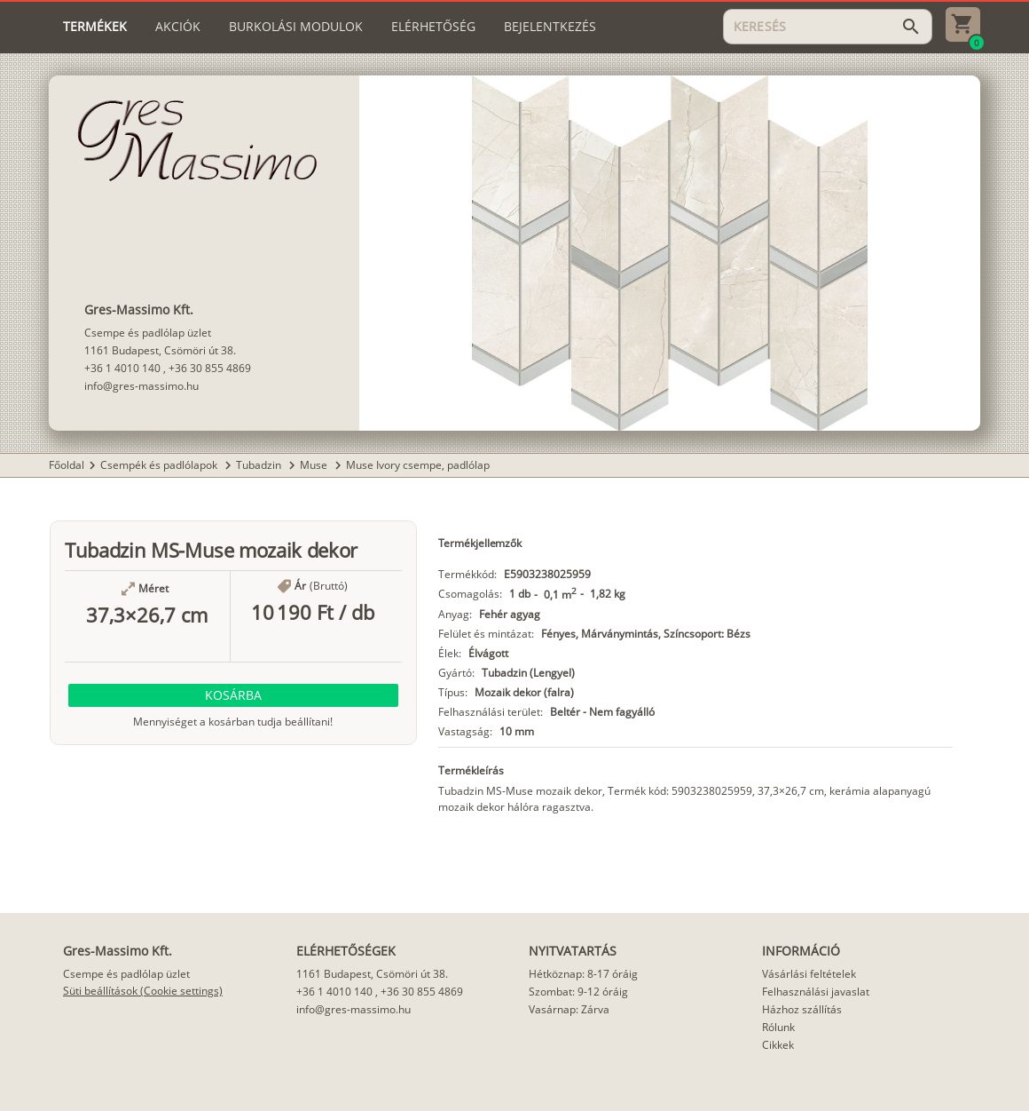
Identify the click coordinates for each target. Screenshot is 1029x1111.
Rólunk (778, 1027)
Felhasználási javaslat (815, 991)
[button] (233, 695)
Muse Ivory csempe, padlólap (418, 464)
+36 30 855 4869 (210, 368)
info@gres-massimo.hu (141, 385)
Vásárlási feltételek (809, 973)
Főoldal (66, 464)
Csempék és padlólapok (160, 464)
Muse (315, 464)
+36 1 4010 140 (122, 368)
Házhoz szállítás (802, 1009)
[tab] (95, 26)
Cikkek (778, 1044)
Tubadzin (260, 464)
